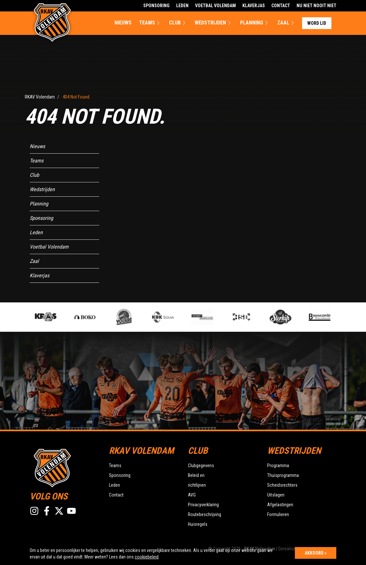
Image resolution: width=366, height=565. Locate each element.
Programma (278, 465)
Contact (280, 5)
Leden (182, 5)
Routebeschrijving (204, 514)
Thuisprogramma (283, 475)
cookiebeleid (147, 556)
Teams (150, 23)
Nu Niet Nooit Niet (316, 5)
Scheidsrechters (282, 485)
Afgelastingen (280, 504)
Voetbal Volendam (215, 5)
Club (178, 23)
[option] (129, 317)
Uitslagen (275, 494)
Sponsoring (156, 5)
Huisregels (197, 524)
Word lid (316, 23)
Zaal (286, 23)
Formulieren (278, 514)
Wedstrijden (214, 23)
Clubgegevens (201, 465)
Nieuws (122, 23)
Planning (255, 23)
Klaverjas (253, 5)
